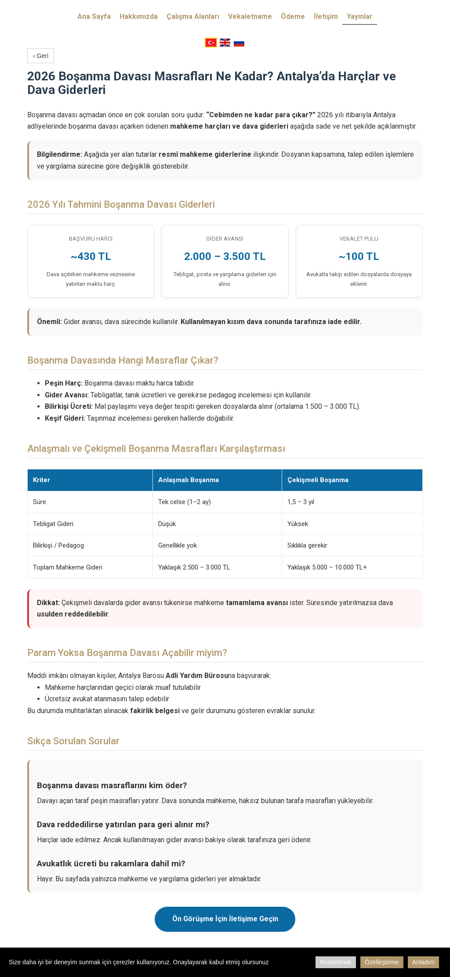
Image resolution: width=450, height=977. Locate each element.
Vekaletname (250, 16)
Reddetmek (336, 962)
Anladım (423, 962)
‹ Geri (40, 55)
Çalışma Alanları (193, 16)
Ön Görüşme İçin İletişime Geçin (225, 919)
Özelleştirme (382, 962)
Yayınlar (360, 16)
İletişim (326, 16)
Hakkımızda (139, 16)
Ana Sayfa (94, 16)
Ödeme (293, 16)
